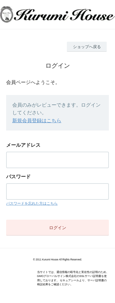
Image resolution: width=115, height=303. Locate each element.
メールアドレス (23, 145)
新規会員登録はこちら (36, 120)
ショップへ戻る (87, 46)
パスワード (18, 176)
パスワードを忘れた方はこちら (32, 203)
